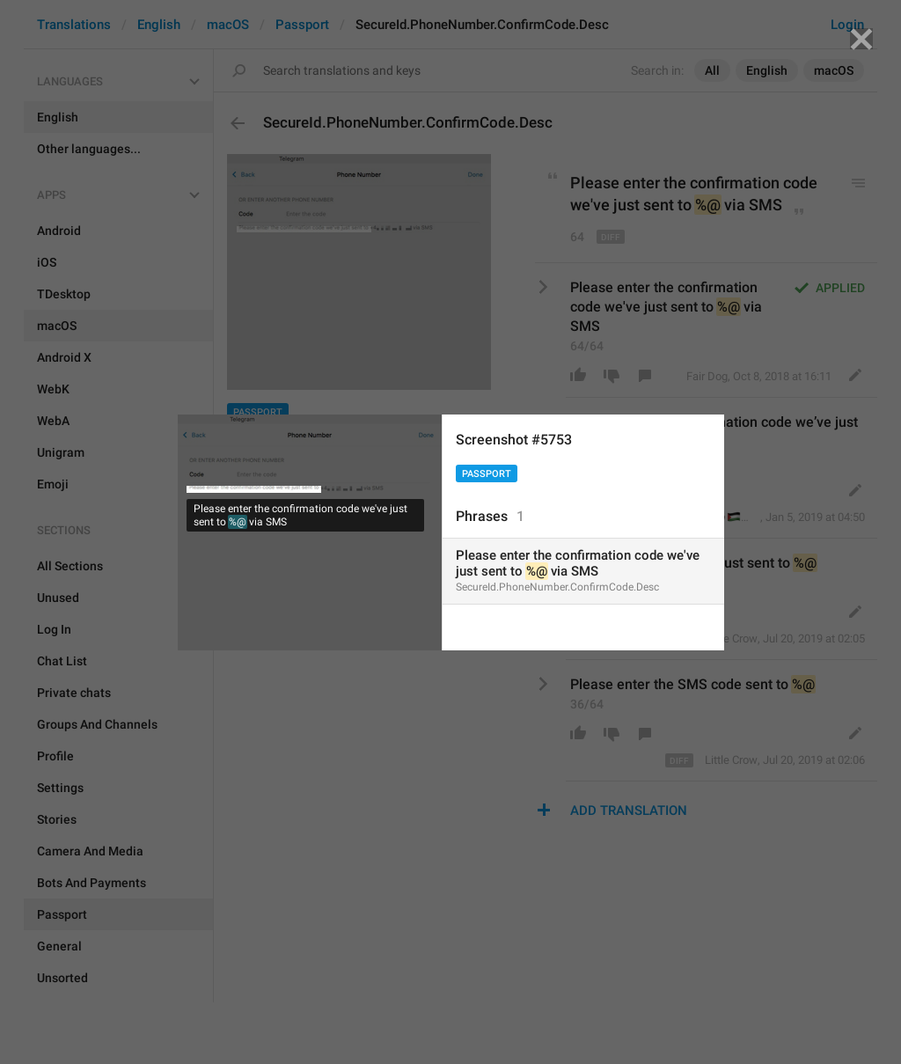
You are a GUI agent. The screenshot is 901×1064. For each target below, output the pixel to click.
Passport (486, 474)
